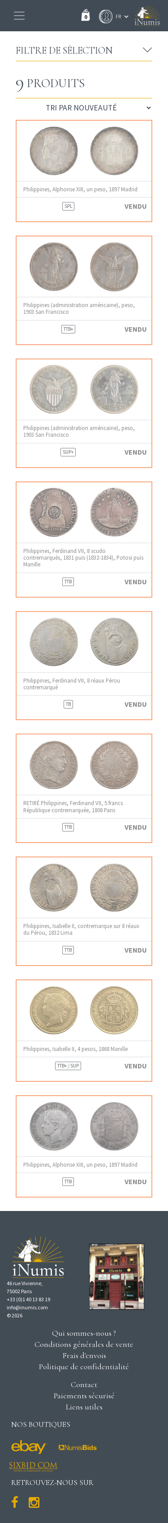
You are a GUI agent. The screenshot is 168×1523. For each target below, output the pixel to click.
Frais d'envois (84, 1355)
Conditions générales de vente (84, 1344)
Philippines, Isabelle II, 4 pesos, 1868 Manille (75, 1049)
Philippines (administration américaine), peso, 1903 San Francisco (79, 308)
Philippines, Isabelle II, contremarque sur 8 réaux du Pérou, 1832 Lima (81, 929)
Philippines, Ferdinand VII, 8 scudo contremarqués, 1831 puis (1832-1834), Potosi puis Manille (83, 558)
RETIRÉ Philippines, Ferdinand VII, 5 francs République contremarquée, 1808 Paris (73, 806)
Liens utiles (84, 1407)
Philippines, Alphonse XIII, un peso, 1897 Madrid (80, 189)
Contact (84, 1384)
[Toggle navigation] (19, 15)
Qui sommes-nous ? (84, 1333)
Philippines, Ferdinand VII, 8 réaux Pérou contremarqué (71, 684)
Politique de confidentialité (84, 1366)
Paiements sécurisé (84, 1396)
